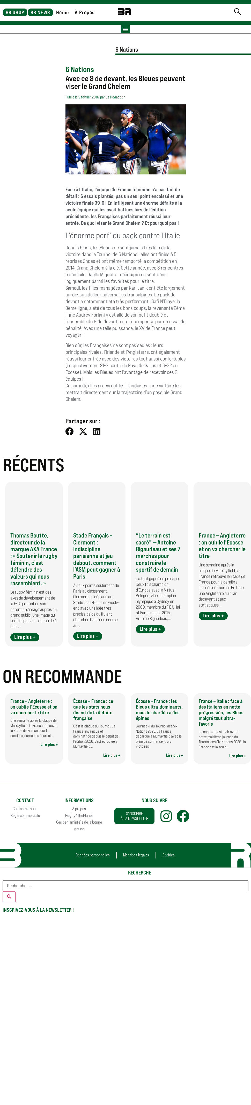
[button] (125, 29)
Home (62, 12)
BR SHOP (15, 12)
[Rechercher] (9, 896)
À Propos (85, 12)
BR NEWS (40, 12)
